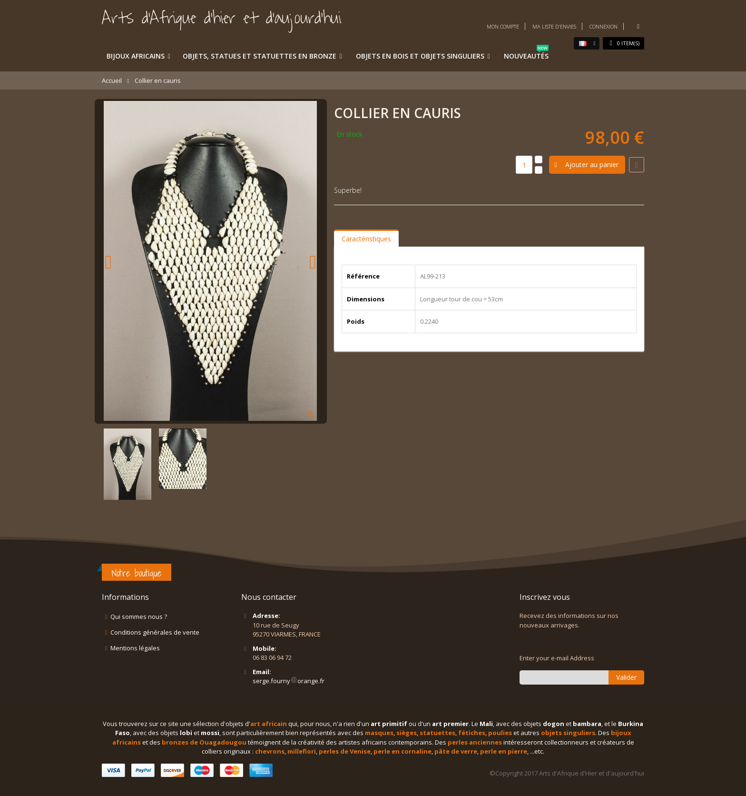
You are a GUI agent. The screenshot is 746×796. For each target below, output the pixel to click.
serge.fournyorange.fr (288, 681)
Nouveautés (526, 54)
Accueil (112, 80)
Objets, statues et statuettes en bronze (259, 55)
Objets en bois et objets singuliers (420, 55)
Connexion (603, 26)
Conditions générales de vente (154, 632)
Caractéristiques (366, 238)
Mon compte (503, 26)
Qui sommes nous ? (138, 616)
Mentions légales (135, 648)
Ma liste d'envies (554, 26)
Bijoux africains (136, 55)
